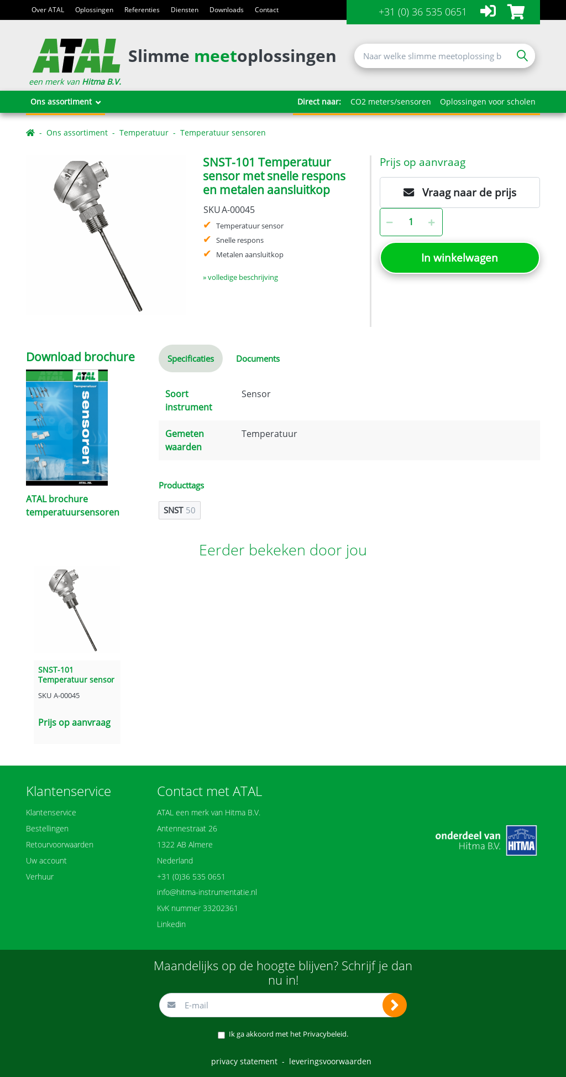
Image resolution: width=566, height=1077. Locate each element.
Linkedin (171, 924)
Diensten (184, 9)
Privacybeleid (325, 1034)
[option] (106, 235)
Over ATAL (48, 9)
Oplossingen (94, 9)
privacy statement (244, 1061)
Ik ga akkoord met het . (288, 1034)
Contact (267, 9)
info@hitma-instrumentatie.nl (207, 892)
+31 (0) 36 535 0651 (423, 11)
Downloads (226, 9)
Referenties (142, 9)
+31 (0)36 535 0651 (191, 876)
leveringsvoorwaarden (330, 1061)
